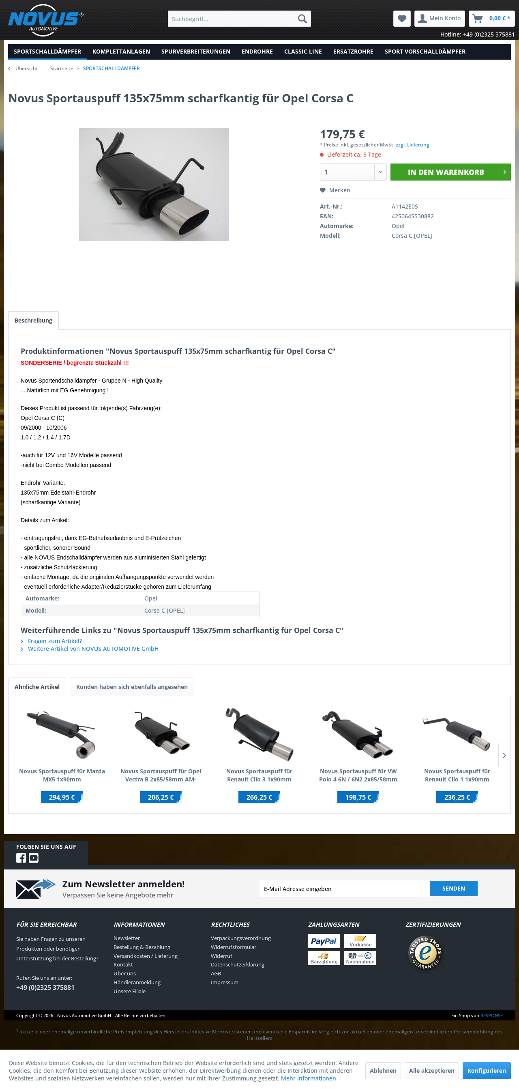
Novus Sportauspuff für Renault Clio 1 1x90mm (457, 775)
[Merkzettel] (402, 19)
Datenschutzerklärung (237, 964)
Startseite (61, 68)
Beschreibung (33, 320)
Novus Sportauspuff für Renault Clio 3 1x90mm (259, 775)
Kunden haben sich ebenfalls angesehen (132, 687)
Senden (453, 888)
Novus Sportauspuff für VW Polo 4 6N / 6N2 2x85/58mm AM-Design (358, 775)
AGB (216, 973)
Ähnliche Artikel (37, 687)
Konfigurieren (487, 1070)
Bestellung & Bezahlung (142, 947)
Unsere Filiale (130, 991)
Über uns (125, 973)
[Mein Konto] (439, 19)
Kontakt (123, 964)
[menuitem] (239, 19)
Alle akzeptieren (432, 1070)
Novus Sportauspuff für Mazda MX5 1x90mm (62, 775)
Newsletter (127, 938)
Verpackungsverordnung (241, 938)
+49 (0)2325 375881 (45, 987)
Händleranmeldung (137, 982)
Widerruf (221, 956)
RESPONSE (491, 1015)
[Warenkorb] (492, 19)
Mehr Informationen (308, 1078)
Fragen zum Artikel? (51, 641)
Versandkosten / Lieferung (146, 956)
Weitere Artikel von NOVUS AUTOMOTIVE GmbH (90, 648)
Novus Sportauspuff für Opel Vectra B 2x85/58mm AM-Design (160, 775)
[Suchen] (302, 19)
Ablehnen (383, 1070)
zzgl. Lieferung (412, 144)
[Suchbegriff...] (239, 19)
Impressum (224, 982)
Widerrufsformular (233, 947)
